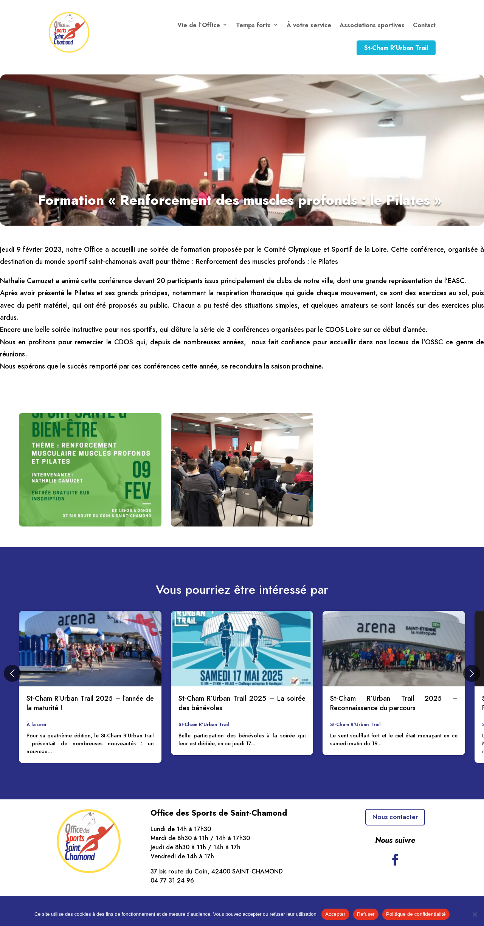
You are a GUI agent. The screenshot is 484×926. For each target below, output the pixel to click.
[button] (12, 673)
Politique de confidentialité (416, 914)
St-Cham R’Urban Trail (396, 47)
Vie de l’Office (198, 25)
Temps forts (253, 25)
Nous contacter (395, 817)
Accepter (335, 914)
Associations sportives (372, 25)
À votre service (309, 25)
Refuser (366, 914)
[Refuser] (474, 914)
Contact (424, 25)
